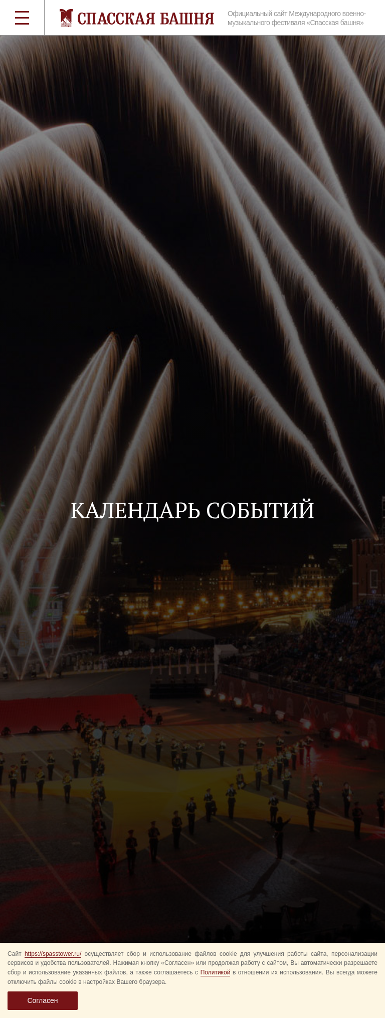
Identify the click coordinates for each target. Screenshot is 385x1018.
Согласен (42, 1000)
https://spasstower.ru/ (53, 953)
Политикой (216, 972)
